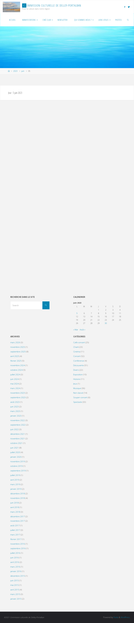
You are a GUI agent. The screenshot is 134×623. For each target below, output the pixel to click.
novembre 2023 (17, 393)
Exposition (78, 374)
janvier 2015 (15, 598)
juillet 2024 (15, 374)
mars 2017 (15, 534)
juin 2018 (14, 502)
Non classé (78, 393)
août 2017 (15, 525)
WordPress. (125, 617)
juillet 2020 (15, 452)
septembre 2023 (18, 397)
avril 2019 (14, 479)
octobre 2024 (16, 370)
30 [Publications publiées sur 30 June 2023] (106, 323)
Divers (76, 370)
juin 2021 (14, 447)
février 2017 (15, 539)
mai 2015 (14, 585)
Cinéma (76, 351)
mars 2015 (15, 594)
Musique (77, 388)
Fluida (115, 617)
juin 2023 (14, 406)
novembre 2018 (17, 498)
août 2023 (15, 402)
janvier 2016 (15, 571)
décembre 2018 (17, 493)
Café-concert (79, 342)
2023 (15, 71)
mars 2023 (15, 411)
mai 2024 (14, 383)
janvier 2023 (15, 415)
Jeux (75, 383)
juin (22, 71)
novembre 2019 (17, 461)
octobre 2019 (16, 466)
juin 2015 (14, 580)
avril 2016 (14, 562)
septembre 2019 (18, 470)
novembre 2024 (17, 365)
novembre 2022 (17, 420)
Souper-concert (80, 397)
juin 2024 (14, 379)
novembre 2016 (17, 543)
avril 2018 (14, 507)
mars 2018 (15, 512)
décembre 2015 (17, 576)
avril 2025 (14, 356)
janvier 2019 (15, 489)
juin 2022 (14, 429)
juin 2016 (14, 557)
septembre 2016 (18, 548)
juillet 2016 (15, 553)
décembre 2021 (17, 434)
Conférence (78, 360)
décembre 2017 (17, 516)
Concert (76, 356)
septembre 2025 (18, 351)
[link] (128, 19)
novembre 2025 (17, 347)
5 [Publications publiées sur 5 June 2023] (76, 313)
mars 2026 (15, 342)
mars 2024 (15, 388)
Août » (82, 329)
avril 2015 (14, 589)
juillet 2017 (15, 530)
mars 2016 (15, 566)
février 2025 (15, 360)
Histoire (76, 379)
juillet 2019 (15, 475)
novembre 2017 (17, 521)
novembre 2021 (17, 438)
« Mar (75, 329)
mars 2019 (15, 484)
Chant (76, 347)
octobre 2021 (16, 443)
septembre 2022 (18, 424)
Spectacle (77, 402)
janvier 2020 (15, 457)
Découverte (78, 365)
